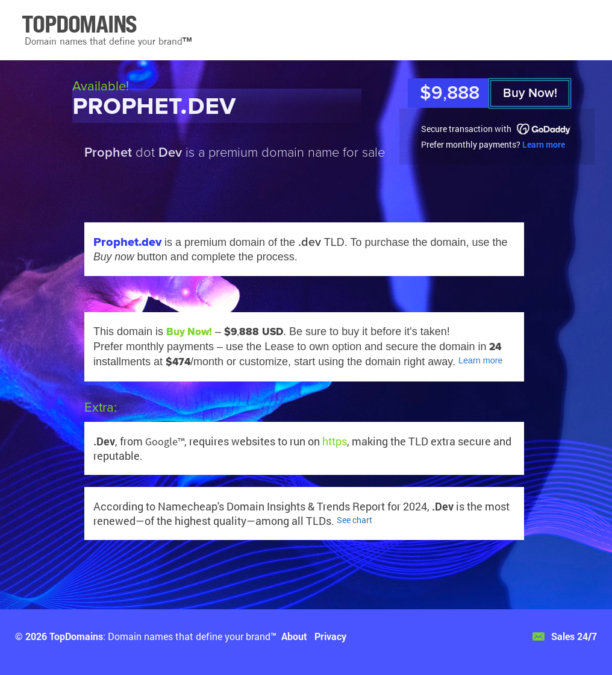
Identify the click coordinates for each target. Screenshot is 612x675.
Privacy (330, 636)
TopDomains (76, 636)
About (294, 636)
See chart (354, 520)
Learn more (543, 144)
